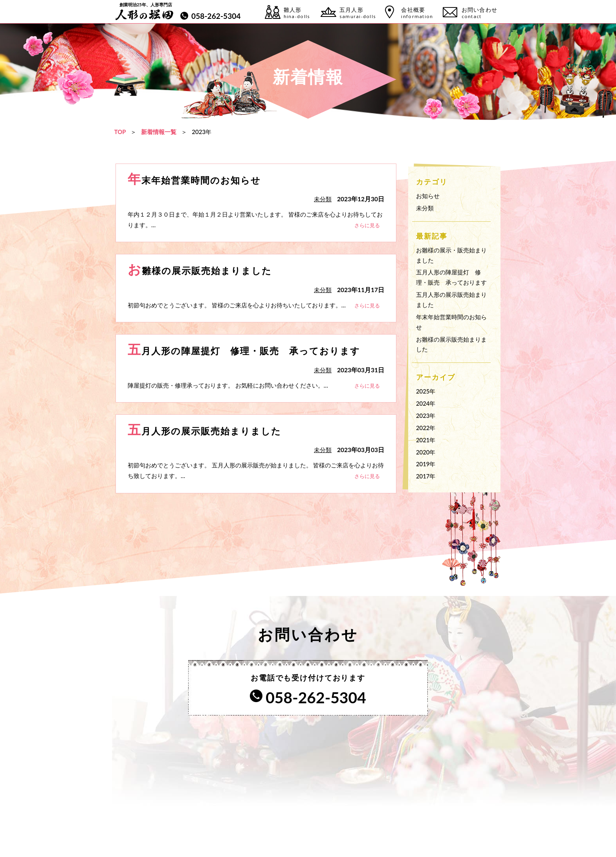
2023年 (426, 415)
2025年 (426, 391)
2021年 (426, 439)
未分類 (425, 207)
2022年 (426, 427)
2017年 (426, 476)
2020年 (426, 451)
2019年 (426, 463)
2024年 (426, 403)
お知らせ (428, 195)
